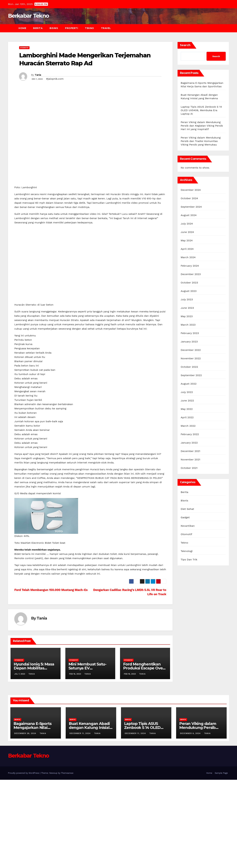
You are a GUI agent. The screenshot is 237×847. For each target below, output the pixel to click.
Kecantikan (188, 525)
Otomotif (24, 47)
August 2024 (189, 215)
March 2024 (188, 257)
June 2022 (187, 400)
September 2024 (191, 206)
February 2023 (190, 333)
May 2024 (187, 240)
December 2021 (190, 451)
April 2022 (187, 417)
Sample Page (221, 840)
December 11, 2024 (80, 800)
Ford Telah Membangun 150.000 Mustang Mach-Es (51, 657)
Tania (38, 74)
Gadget (185, 517)
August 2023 (189, 291)
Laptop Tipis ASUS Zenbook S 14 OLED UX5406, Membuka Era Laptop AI (201, 110)
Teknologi (187, 551)
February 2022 (190, 434)
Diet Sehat (187, 508)
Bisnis (54, 28)
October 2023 (189, 282)
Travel (106, 28)
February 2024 (190, 265)
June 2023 (187, 307)
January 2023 (189, 341)
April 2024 (187, 248)
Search (185, 45)
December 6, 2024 (190, 800)
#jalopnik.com (55, 78)
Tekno (89, 28)
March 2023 (188, 324)
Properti (71, 28)
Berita (38, 28)
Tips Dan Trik (189, 559)
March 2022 (188, 425)
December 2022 (191, 349)
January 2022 (189, 442)
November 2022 (191, 358)
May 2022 (187, 408)
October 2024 (189, 198)
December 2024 (191, 189)
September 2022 (191, 375)
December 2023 (191, 274)
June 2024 (187, 232)
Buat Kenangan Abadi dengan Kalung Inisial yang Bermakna (89, 794)
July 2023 (187, 299)
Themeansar (67, 840)
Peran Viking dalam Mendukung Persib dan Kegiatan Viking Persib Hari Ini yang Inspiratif (202, 126)
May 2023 (187, 316)
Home (22, 28)
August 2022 (189, 383)
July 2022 (187, 392)
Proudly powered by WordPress (24, 840)
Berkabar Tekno (28, 15)
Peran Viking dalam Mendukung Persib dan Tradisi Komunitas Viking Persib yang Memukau (201, 141)
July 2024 (187, 223)
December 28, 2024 (25, 800)
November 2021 (190, 459)
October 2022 (189, 366)
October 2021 (189, 467)
